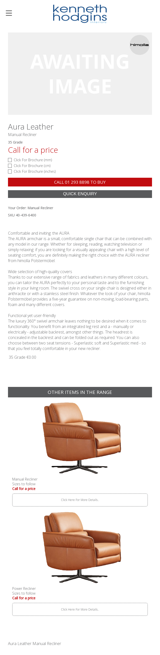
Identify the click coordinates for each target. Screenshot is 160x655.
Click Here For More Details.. (80, 500)
